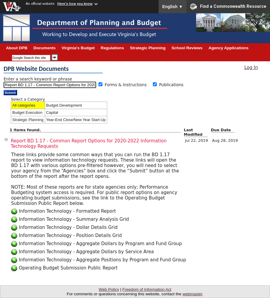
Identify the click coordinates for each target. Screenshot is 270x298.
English (172, 6)
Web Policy (109, 289)
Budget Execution (27, 112)
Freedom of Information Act (146, 289)
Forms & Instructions (128, 84)
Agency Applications (228, 48)
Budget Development (64, 105)
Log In (251, 67)
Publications (171, 84)
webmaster (192, 294)
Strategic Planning (28, 119)
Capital (52, 112)
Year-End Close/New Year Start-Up (76, 119)
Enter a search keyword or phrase (38, 79)
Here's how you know (75, 4)
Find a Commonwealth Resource (228, 7)
